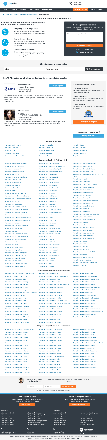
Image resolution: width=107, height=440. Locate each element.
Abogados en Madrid (7, 413)
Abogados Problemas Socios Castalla (50, 322)
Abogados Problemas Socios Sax (83, 273)
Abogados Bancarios (11, 148)
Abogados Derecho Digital (13, 182)
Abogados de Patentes (80, 254)
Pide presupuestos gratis (79, 404)
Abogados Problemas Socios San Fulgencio (86, 276)
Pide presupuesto (57, 86)
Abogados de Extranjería (46, 150)
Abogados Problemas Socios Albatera (50, 311)
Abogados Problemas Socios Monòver (50, 306)
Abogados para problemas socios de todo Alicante (20, 273)
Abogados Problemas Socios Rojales (50, 298)
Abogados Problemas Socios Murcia (50, 372)
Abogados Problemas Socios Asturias (16, 345)
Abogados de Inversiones (12, 185)
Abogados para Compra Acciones (15, 266)
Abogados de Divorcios (46, 148)
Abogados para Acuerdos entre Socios (16, 209)
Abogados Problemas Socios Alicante (16, 276)
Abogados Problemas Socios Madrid (50, 367)
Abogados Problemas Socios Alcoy (15, 290)
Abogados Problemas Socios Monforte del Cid (86, 287)
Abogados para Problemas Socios (83, 203)
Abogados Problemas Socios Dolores (84, 300)
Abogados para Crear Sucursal (48, 190)
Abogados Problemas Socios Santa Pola (17, 309)
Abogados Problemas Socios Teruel (83, 353)
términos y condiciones (51, 390)
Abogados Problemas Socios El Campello (17, 317)
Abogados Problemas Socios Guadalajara (51, 343)
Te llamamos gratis (68, 386)
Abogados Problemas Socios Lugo (49, 364)
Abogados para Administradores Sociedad (17, 220)
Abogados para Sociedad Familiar (83, 235)
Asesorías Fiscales (85, 417)
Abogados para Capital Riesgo (14, 250)
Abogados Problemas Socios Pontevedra (85, 337)
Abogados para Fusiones (46, 225)
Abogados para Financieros (47, 220)
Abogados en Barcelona (8, 415)
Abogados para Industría (46, 239)
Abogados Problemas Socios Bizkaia (16, 356)
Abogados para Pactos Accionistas (83, 187)
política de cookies (71, 438)
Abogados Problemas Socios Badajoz (16, 348)
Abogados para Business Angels (14, 247)
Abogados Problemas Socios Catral (83, 282)
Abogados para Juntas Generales (49, 255)
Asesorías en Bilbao (59, 419)
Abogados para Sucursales (81, 249)
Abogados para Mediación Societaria (84, 169)
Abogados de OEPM (11, 190)
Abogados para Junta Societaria (49, 250)
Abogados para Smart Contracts (82, 230)
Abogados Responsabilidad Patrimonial (85, 262)
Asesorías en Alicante (60, 424)
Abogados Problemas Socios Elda (15, 295)
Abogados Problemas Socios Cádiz (15, 364)
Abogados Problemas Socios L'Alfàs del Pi (51, 287)
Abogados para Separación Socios (83, 227)
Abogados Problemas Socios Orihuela (16, 284)
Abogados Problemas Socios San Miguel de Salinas (88, 311)
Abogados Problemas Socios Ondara (84, 317)
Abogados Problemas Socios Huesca (50, 348)
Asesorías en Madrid (60, 413)
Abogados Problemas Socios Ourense (84, 332)
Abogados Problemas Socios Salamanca (85, 340)
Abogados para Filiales (46, 217)
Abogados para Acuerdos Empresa (15, 207)
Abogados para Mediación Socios (83, 171)
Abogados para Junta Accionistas (49, 244)
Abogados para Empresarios (47, 201)
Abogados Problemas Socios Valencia (84, 359)
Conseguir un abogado (88, 122)
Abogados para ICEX (45, 236)
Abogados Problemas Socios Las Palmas (51, 356)
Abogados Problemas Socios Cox (83, 306)
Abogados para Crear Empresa (14, 166)
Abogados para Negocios (80, 179)
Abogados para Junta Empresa (48, 247)
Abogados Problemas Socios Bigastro (84, 314)
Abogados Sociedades (79, 265)
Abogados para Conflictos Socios (49, 163)
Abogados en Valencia (8, 417)
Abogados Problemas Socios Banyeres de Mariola (88, 309)
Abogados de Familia (45, 153)
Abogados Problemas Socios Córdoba (50, 329)
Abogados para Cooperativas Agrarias (50, 169)
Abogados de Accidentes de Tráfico (15, 156)
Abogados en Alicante (7, 424)
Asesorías (57, 410)
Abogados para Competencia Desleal (16, 263)
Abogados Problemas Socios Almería (16, 343)
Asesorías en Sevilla (59, 422)
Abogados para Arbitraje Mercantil (15, 239)
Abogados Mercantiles (79, 153)
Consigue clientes (88, 136)
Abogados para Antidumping (13, 228)
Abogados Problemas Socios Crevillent (16, 314)
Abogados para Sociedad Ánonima (83, 233)
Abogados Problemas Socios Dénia (15, 298)
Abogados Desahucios (34, 422)
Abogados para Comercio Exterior (15, 258)
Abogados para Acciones (12, 201)
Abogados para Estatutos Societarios (50, 212)
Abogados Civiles (10, 150)
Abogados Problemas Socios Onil (83, 292)
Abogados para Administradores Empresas (18, 217)
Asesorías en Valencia (60, 417)
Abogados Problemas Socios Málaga (50, 370)
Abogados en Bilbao (7, 419)
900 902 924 (31, 434)
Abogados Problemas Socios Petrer (15, 300)
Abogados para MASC (45, 263)
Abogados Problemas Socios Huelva (50, 345)
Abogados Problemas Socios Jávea (15, 311)
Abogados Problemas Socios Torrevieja (16, 282)
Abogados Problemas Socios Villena (16, 303)
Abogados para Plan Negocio (81, 198)
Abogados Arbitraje (11, 231)
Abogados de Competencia (13, 169)
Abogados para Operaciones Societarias (85, 184)
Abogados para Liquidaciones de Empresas (18, 198)
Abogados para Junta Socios (47, 252)
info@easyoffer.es (59, 432)
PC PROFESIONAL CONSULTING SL (30, 115)
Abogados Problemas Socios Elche (15, 279)
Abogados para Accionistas (13, 204)
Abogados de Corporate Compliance (16, 177)
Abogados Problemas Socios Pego (49, 319)
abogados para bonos (11, 244)
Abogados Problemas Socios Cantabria (17, 367)
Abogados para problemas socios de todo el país (19, 329)
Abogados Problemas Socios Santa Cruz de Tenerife (88, 343)
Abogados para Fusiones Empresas (49, 228)
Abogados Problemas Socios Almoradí (50, 295)
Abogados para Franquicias (47, 223)
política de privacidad (64, 390)
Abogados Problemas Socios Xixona (84, 303)
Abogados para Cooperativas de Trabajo (51, 171)
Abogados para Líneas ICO (47, 258)
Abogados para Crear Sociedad (48, 188)
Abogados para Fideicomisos (47, 215)
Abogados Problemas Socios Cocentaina (51, 317)
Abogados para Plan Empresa (82, 195)
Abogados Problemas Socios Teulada (50, 309)
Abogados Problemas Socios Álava (15, 335)
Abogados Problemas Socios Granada (50, 340)
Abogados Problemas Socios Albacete (16, 337)
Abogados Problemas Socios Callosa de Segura (53, 300)
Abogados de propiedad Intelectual (15, 193)
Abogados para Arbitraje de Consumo (16, 234)
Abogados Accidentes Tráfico (36, 424)
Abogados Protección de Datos (82, 260)
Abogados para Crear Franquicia (49, 182)
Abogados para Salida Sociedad (82, 225)
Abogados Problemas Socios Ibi (48, 273)
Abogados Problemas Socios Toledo (83, 356)
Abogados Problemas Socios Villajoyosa (17, 306)
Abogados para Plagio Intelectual (83, 190)
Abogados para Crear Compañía (48, 177)
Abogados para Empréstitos (47, 207)
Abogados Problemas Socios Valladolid (84, 362)
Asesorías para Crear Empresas (89, 413)
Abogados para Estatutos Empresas (50, 209)
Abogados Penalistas (79, 156)
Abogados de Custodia (46, 145)
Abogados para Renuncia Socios (82, 217)
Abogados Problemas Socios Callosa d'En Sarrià (87, 298)
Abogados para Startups (80, 246)
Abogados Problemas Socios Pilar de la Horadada (54, 284)
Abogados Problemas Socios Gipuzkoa (50, 335)
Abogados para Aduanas (12, 223)
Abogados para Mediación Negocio (83, 166)
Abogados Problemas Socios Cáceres (16, 362)
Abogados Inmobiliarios (80, 148)
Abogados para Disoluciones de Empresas (17, 196)
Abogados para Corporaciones (48, 174)
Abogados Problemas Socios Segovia (84, 345)
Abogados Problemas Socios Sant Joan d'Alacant (54, 276)
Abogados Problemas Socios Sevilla (83, 348)
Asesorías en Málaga (60, 420)
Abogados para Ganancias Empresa (50, 231)
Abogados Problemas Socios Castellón (16, 370)
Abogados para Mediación (47, 266)
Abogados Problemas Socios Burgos (16, 359)
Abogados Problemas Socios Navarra (84, 329)
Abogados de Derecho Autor (13, 180)
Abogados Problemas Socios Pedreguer (85, 295)
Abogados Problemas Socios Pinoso (84, 284)
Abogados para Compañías (13, 261)
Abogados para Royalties (80, 222)
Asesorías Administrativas (87, 424)
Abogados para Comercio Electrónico (16, 255)
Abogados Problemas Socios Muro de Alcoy (86, 279)
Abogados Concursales (12, 153)
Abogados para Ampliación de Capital (16, 225)
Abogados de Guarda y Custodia (37, 420)
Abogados (4, 410)
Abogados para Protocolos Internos (83, 206)
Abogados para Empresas (47, 204)
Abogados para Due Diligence (48, 196)
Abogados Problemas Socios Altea (49, 279)
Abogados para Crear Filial (47, 180)
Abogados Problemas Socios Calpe (49, 282)
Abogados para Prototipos (81, 208)
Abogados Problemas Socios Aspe (49, 290)
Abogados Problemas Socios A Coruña (16, 332)
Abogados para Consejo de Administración (52, 166)
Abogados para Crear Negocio (48, 185)
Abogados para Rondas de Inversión (84, 219)
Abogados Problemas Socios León (49, 359)
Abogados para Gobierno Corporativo (50, 234)
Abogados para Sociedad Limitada (83, 238)
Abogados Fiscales (78, 145)
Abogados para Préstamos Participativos (85, 200)
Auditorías (83, 422)
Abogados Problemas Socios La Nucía (50, 292)
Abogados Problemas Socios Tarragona (85, 351)
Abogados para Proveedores (81, 211)
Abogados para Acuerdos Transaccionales (17, 215)
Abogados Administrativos (13, 145)
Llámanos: (30, 432)
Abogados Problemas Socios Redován (84, 290)
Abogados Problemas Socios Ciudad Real (17, 372)
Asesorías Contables (86, 415)
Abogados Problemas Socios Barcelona (17, 353)
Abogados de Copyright (12, 174)
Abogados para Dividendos (47, 193)
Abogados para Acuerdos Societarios (16, 212)
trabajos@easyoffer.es (60, 434)
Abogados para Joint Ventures (48, 242)
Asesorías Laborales (86, 419)
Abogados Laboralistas (80, 150)
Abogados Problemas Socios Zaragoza (84, 367)
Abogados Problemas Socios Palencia (84, 335)
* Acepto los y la (53, 390)
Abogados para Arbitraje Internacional (16, 236)
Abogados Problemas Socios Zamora (84, 364)
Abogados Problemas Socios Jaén (49, 351)
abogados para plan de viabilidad (83, 192)
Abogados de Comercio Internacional (16, 163)
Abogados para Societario (81, 241)
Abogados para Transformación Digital (84, 252)
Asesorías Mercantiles (86, 420)
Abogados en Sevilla (7, 422)
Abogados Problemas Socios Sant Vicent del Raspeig (21, 292)
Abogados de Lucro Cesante (13, 188)
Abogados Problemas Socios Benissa (50, 314)
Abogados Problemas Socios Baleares (16, 351)
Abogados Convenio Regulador (36, 415)
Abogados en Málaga (7, 420)
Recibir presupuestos (84, 45)
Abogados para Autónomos (13, 242)
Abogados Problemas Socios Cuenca (50, 332)
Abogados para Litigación (47, 261)
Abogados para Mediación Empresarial (84, 163)
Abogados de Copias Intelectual (14, 171)
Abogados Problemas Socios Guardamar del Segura (54, 303)
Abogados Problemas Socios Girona (50, 337)
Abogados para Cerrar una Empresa (16, 252)
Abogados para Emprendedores (48, 198)
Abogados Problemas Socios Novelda (16, 319)
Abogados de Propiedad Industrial (83, 257)
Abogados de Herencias (46, 156)
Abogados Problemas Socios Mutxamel (17, 322)
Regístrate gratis (27, 404)
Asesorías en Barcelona (60, 415)
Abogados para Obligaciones (81, 181)
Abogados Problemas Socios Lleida (49, 362)
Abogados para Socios (80, 244)
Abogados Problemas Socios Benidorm (16, 287)
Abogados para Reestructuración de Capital (86, 214)
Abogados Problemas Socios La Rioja (50, 353)
